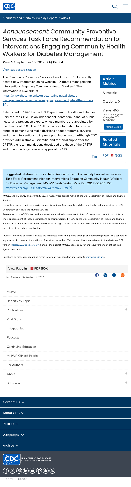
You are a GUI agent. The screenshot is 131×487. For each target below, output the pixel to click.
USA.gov (22, 479)
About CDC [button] (14, 413)
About (12, 374)
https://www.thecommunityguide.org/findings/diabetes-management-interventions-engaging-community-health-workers (48, 100)
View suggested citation (19, 70)
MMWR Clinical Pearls (22, 356)
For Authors (15, 365)
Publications (15, 310)
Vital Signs (14, 319)
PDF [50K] (39, 268)
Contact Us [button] (14, 402)
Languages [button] (13, 434)
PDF (112, 155)
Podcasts (13, 337)
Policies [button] (11, 424)
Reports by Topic (18, 301)
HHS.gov (8, 479)
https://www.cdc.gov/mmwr (26, 244)
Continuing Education (21, 347)
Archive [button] (11, 445)
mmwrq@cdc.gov (95, 257)
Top (94, 157)
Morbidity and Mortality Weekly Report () (36, 18)
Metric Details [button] (113, 127)
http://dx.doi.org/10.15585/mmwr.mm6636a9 (39, 188)
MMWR (12, 292)
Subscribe (13, 383)
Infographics (15, 328)
